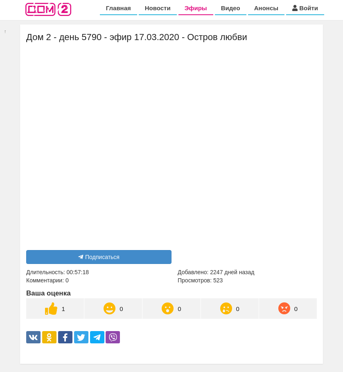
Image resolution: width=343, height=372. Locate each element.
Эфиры (196, 8)
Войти (305, 8)
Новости (158, 8)
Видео (230, 8)
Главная (118, 8)
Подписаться (99, 257)
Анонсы (266, 8)
